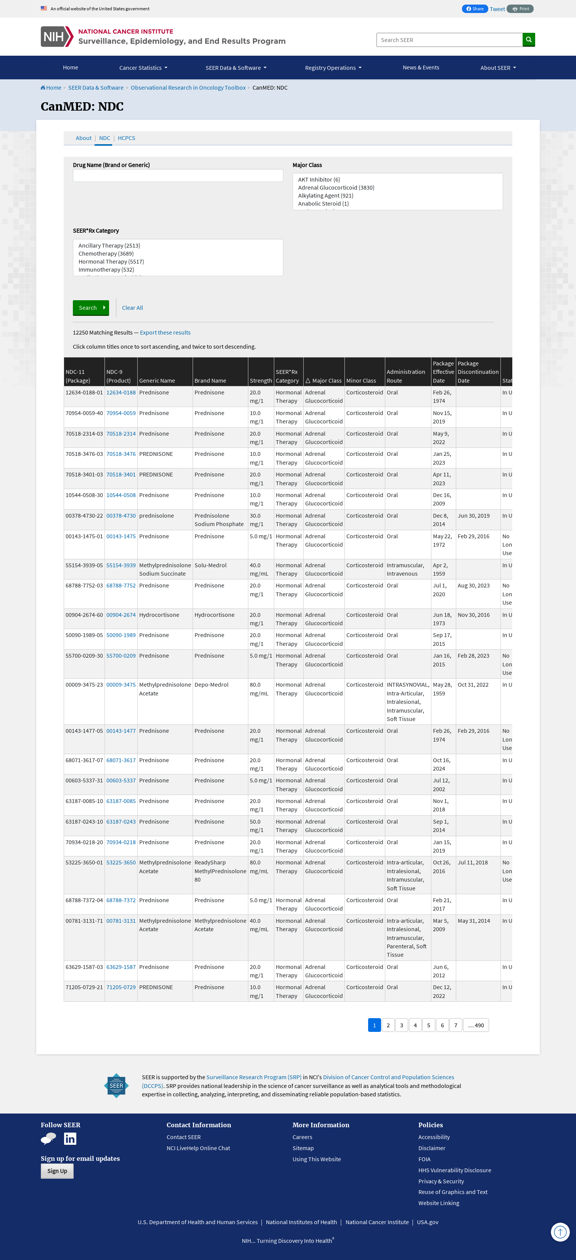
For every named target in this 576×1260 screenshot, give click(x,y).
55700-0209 (121, 655)
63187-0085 (121, 801)
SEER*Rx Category (96, 230)
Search (88, 307)
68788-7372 (121, 900)
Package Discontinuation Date (478, 371)
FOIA (424, 1159)
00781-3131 (121, 920)
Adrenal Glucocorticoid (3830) (398, 187)
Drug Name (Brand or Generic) (111, 165)
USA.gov (427, 1222)
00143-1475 (121, 536)
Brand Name (210, 380)
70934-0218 (121, 842)
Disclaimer (432, 1148)
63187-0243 (121, 821)
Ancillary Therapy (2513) (178, 245)
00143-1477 (121, 730)
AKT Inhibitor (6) (398, 179)
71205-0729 (121, 987)
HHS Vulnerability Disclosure (454, 1170)
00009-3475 (121, 684)
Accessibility (434, 1137)
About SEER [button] (496, 67)
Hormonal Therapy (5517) (178, 261)
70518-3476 (121, 453)
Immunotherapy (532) (178, 270)
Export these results (165, 332)
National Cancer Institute (377, 1222)
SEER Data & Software (96, 87)
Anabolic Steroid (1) (398, 204)
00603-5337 (121, 780)
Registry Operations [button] (331, 67)
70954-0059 (121, 413)
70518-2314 (121, 433)
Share (477, 9)
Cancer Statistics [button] (141, 67)
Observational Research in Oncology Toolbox (188, 87)
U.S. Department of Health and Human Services (198, 1222)
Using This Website (317, 1159)
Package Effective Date (443, 371)
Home (70, 67)
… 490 (476, 1025)
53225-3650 (121, 862)
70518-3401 (121, 474)
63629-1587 (121, 966)
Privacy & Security (441, 1181)
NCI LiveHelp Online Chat (198, 1148)
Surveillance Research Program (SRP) (254, 1077)
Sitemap (303, 1148)
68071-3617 (121, 760)
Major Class (307, 165)
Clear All (132, 307)
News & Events (421, 67)
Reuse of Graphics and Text (453, 1192)
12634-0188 (121, 392)
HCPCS (126, 138)
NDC (104, 138)
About (84, 138)
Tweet (497, 9)
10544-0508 (121, 495)
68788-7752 (121, 585)
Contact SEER (184, 1137)
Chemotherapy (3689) (178, 253)
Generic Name (157, 380)
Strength (261, 380)
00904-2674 (121, 614)
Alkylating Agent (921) (398, 195)
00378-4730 (121, 515)
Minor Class (361, 380)
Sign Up (57, 1171)
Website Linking (438, 1203)
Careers (302, 1137)
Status (510, 380)
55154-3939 (121, 565)
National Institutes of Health (301, 1222)
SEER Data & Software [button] (234, 67)
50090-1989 (121, 635)
